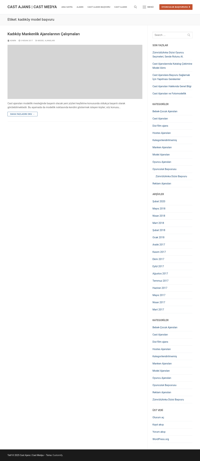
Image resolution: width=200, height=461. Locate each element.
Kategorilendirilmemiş (164, 140)
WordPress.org (160, 439)
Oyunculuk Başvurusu (176, 7)
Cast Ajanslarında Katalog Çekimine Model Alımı (172, 65)
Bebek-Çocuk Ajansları (164, 111)
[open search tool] (135, 7)
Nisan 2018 (158, 215)
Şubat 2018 (158, 230)
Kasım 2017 (159, 251)
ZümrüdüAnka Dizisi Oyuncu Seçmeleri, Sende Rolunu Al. (168, 54)
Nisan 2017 (158, 302)
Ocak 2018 (158, 237)
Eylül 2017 (158, 266)
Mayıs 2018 (158, 208)
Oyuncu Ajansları (161, 161)
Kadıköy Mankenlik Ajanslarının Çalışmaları (44, 34)
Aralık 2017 (158, 244)
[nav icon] (148, 7)
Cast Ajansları (160, 118)
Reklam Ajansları (161, 183)
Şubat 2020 (158, 201)
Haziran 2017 (159, 287)
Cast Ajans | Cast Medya (32, 7)
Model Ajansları (45, 40)
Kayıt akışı (158, 424)
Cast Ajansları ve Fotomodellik (169, 93)
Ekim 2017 (158, 259)
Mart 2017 (158, 309)
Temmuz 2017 (160, 280)
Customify (57, 455)
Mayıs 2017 (158, 295)
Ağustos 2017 (160, 273)
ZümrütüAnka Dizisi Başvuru (171, 176)
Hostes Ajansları (161, 132)
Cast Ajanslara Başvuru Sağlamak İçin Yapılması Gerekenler (171, 77)
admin (12, 40)
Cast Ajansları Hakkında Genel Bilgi (171, 86)
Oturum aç (158, 417)
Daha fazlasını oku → (22, 114)
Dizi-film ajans (160, 125)
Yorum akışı (158, 431)
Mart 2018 (158, 222)
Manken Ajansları (162, 147)
